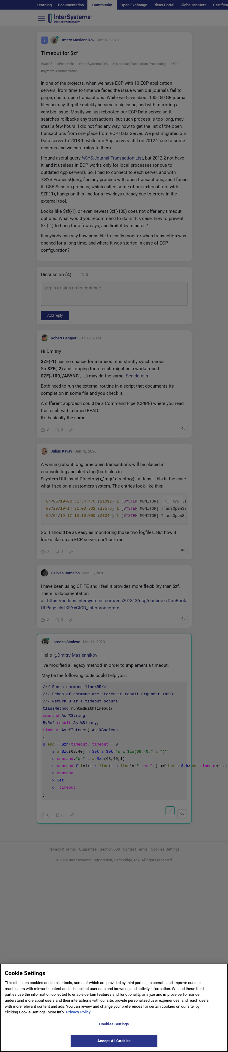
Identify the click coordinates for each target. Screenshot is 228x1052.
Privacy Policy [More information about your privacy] (78, 1017)
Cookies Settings (114, 1029)
